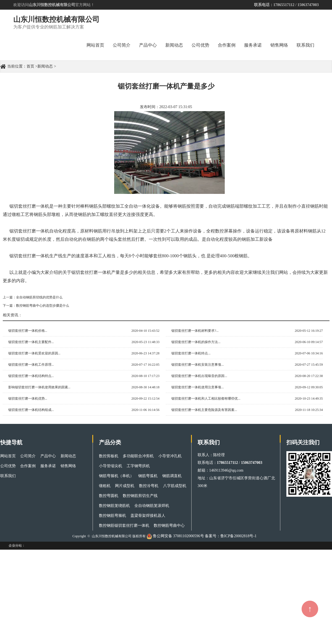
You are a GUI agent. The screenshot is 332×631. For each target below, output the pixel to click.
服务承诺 (253, 45)
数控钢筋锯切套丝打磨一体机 (124, 525)
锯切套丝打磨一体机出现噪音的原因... (199, 376)
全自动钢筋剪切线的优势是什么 (39, 297)
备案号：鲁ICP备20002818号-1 (231, 536)
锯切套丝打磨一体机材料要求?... (194, 331)
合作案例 (227, 45)
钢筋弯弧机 (148, 476)
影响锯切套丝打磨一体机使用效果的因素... (39, 387)
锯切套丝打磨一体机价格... (27, 331)
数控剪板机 (108, 456)
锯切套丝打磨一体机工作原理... (31, 365)
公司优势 (200, 45)
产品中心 (148, 45)
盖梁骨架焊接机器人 (147, 516)
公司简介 (121, 45)
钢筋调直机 (172, 476)
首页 (30, 66)
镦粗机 (105, 486)
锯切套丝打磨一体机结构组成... (31, 410)
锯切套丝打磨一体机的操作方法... (195, 342)
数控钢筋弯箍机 (112, 516)
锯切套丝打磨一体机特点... (190, 353)
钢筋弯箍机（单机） (116, 476)
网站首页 (95, 45)
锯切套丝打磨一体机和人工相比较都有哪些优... (205, 398)
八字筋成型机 (174, 486)
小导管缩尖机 (110, 466)
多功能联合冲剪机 (138, 456)
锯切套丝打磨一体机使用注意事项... (197, 387)
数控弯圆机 (108, 496)
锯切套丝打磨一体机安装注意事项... (197, 365)
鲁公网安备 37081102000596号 (178, 536)
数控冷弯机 (148, 486)
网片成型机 (124, 486)
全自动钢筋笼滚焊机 (151, 506)
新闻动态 (174, 45)
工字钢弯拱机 (138, 466)
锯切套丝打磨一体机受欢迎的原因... (34, 353)
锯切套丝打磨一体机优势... (27, 398)
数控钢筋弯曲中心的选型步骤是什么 (42, 306)
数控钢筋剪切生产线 (140, 496)
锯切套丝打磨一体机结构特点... (31, 376)
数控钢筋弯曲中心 (169, 525)
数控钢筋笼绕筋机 (114, 506)
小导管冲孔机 (170, 456)
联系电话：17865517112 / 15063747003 (286, 5)
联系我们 (305, 45)
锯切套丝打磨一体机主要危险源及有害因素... (204, 410)
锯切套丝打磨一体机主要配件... (31, 342)
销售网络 (279, 45)
